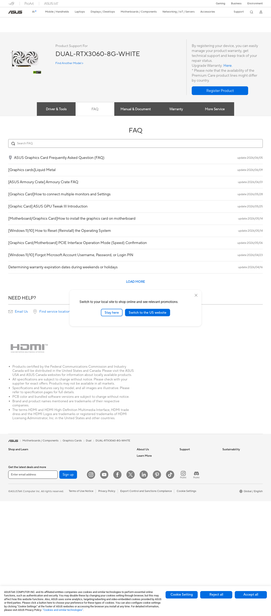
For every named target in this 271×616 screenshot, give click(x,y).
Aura (140, 561)
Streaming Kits (102, 524)
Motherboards (60, 487)
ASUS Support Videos (193, 493)
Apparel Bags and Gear (107, 530)
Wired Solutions (103, 456)
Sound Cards (59, 542)
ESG (225, 456)
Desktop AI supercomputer (109, 480)
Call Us (184, 480)
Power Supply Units (63, 511)
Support (64, 28)
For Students (16, 505)
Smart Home (101, 493)
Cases (54, 499)
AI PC (140, 511)
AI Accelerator (60, 536)
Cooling (56, 505)
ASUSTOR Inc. (145, 486)
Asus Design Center (149, 524)
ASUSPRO (143, 530)
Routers (56, 555)
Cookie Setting (182, 595)
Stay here (112, 312)
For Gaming (15, 512)
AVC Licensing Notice (150, 542)
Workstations (59, 468)
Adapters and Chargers (107, 542)
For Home (14, 487)
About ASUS (144, 456)
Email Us (21, 312)
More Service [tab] (215, 109)
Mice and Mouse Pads (106, 511)
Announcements (146, 468)
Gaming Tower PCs (19, 567)
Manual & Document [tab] (135, 109)
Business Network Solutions (110, 462)
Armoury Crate (146, 555)
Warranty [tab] (176, 109)
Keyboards (100, 505)
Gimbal (97, 567)
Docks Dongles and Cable (109, 548)
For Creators (16, 499)
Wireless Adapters (62, 567)
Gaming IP (99, 573)
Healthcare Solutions (21, 468)
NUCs (54, 456)
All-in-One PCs (17, 555)
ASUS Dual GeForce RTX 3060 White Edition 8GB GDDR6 (63, 21)
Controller (99, 561)
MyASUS (185, 499)
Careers (141, 462)
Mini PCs (56, 462)
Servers (98, 486)
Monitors (13, 530)
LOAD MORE (135, 282)
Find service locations (55, 312)
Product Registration (192, 468)
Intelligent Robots (104, 468)
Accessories (15, 474)
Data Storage (59, 524)
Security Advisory (190, 486)
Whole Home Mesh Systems (68, 561)
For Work (14, 493)
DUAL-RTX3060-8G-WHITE (113, 440)
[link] (15, 12)
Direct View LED (18, 537)
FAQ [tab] (94, 109)
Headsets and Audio (105, 518)
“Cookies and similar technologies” (63, 609)
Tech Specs (32, 28)
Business (236, 3)
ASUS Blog (143, 548)
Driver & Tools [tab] (56, 109)
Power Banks (101, 555)
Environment (255, 3)
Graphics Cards (60, 493)
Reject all (216, 595)
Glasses (13, 543)
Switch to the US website (147, 312)
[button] (220, 3)
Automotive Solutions (150, 536)
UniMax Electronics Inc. (151, 499)
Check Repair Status (192, 456)
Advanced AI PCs (147, 518)
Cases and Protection (106, 536)
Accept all (250, 595)
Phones (12, 462)
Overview (13, 28)
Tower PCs (14, 561)
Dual (88, 440)
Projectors (14, 549)
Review (49, 28)
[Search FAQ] (135, 143)
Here (227, 65)
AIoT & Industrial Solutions (109, 474)
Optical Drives (59, 518)
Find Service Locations (193, 462)
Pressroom (143, 480)
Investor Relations (148, 474)
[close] (196, 295)
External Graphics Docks (66, 530)
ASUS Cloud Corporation (152, 493)
